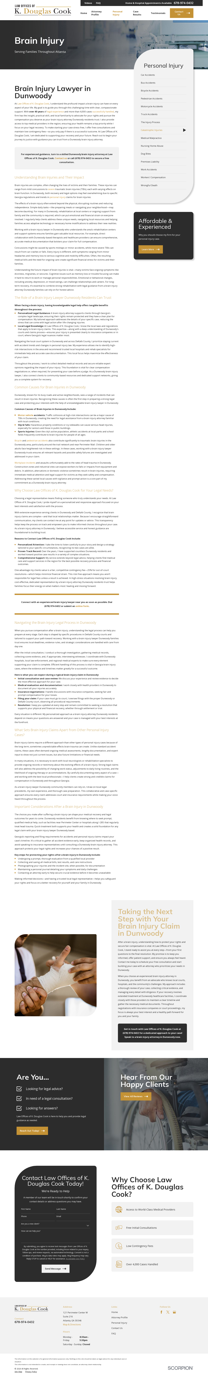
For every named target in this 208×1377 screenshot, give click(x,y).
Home (114, 1312)
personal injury (57, 197)
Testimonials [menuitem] (158, 13)
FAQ (98, 3)
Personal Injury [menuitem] (117, 13)
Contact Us (117, 1328)
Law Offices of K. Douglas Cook (33, 103)
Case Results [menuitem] (137, 13)
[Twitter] (167, 1312)
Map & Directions (72, 1324)
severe (51, 189)
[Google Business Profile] (174, 1312)
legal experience (55, 111)
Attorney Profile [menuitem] (96, 13)
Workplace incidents (25, 462)
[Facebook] (161, 1312)
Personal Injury (119, 1322)
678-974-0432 (183, 2)
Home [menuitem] (84, 13)
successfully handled (103, 111)
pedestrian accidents (37, 440)
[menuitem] (163, 75)
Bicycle (18, 440)
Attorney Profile (119, 1317)
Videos (88, 3)
